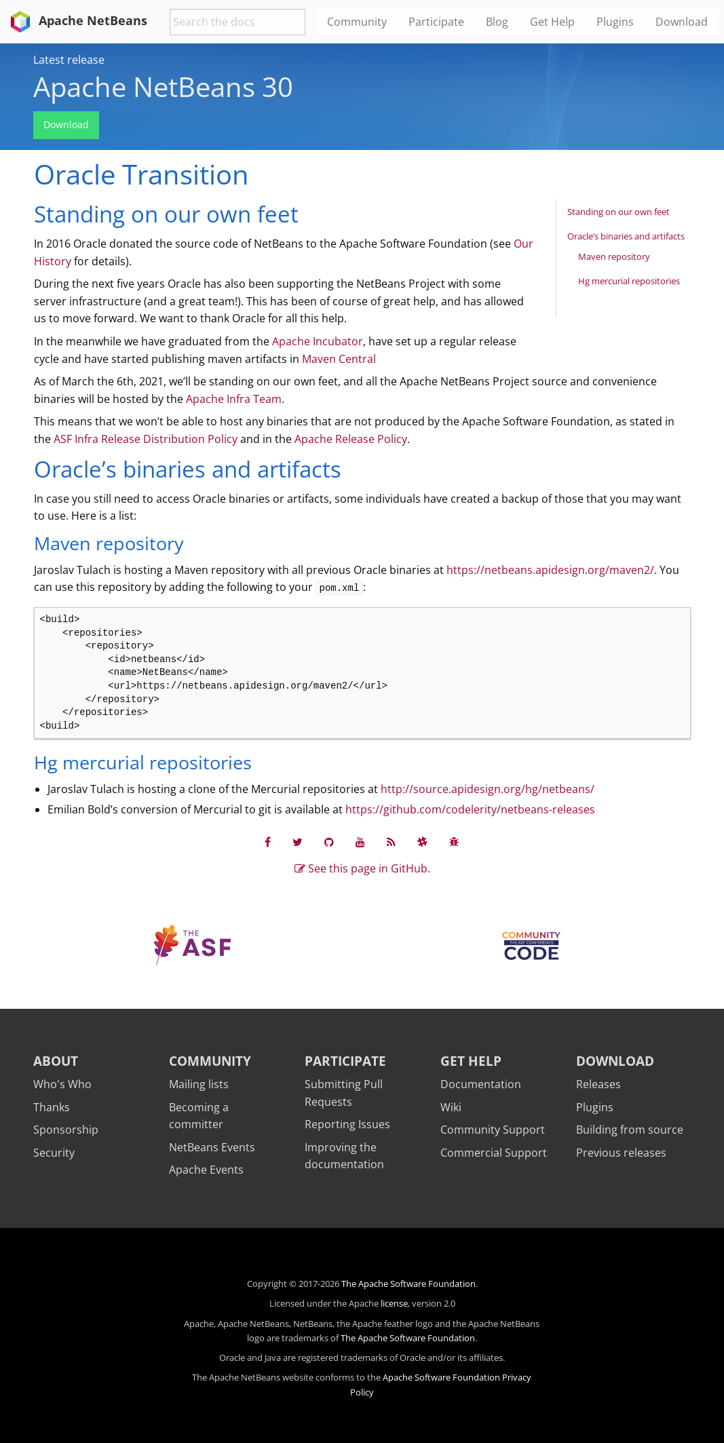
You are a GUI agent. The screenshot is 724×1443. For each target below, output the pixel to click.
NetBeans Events (212, 1147)
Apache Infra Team (234, 398)
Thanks (51, 1107)
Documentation (480, 1084)
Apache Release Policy (350, 438)
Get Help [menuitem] (552, 21)
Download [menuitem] (681, 21)
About (55, 1061)
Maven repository (614, 256)
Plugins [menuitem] (615, 21)
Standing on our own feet (618, 212)
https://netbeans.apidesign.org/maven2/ (550, 569)
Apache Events (206, 1169)
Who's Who (62, 1084)
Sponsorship (65, 1129)
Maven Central (339, 358)
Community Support (492, 1129)
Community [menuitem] (357, 21)
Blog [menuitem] (497, 21)
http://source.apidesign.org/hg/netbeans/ (487, 789)
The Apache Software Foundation (408, 1283)
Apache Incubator (317, 341)
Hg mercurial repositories (629, 281)
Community (210, 1061)
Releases (598, 1084)
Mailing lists (199, 1084)
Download (66, 124)
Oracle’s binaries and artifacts (626, 236)
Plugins (594, 1107)
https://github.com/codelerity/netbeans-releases (470, 809)
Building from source (629, 1129)
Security (54, 1152)
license (394, 1303)
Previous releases (621, 1152)
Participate (345, 1061)
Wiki (450, 1107)
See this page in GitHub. (362, 868)
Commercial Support (493, 1152)
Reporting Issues (347, 1124)
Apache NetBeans (76, 20)
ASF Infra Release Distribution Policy (145, 438)
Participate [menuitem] (436, 21)
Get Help (470, 1061)
